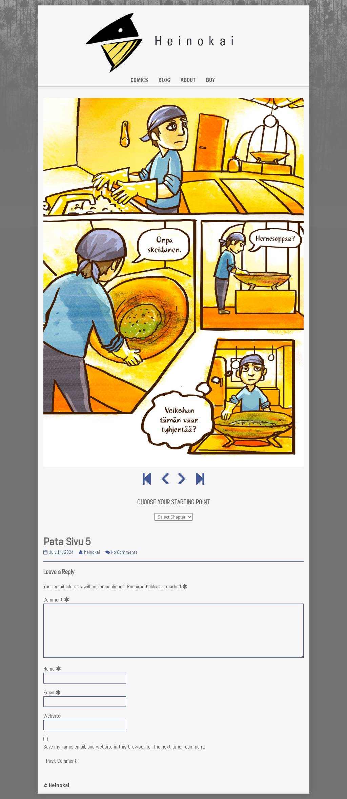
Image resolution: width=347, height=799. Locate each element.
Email (53, 692)
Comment (57, 599)
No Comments (124, 552)
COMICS (139, 80)
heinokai (92, 552)
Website (51, 715)
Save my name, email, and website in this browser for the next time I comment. (124, 746)
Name (53, 668)
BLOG (164, 80)
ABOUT (188, 80)
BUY (210, 80)
